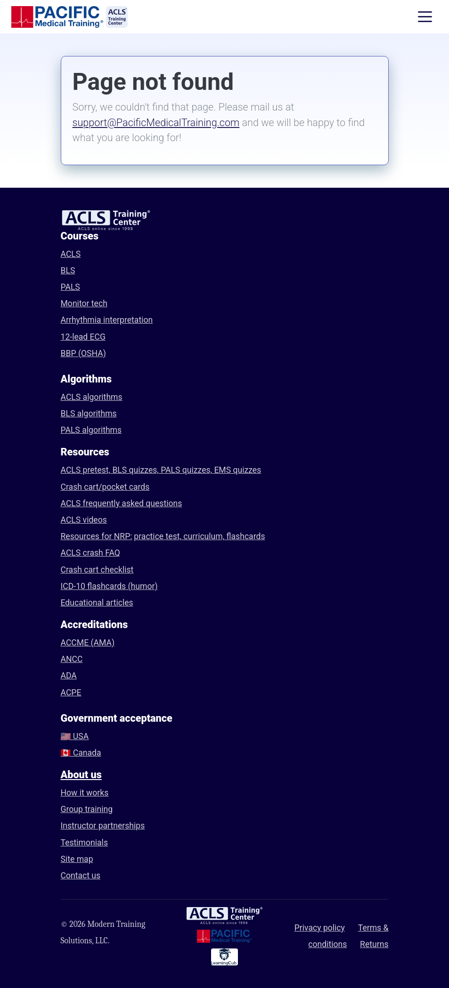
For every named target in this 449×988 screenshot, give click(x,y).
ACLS (71, 254)
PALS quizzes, (187, 470)
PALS (70, 287)
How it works (85, 792)
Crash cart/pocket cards (105, 487)
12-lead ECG (83, 337)
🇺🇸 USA (75, 736)
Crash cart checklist (97, 569)
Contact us (81, 875)
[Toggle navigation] (425, 16)
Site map (77, 859)
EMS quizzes (237, 470)
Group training (87, 809)
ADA (69, 675)
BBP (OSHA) (83, 353)
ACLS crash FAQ (90, 553)
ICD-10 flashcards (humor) (109, 586)
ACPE (71, 692)
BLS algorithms (89, 413)
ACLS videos (84, 520)
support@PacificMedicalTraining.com (156, 122)
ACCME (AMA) (88, 642)
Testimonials (84, 842)
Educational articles (97, 602)
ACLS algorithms (91, 397)
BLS (68, 270)
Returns (374, 944)
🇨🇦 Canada (81, 752)
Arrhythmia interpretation (107, 320)
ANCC (72, 659)
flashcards (246, 536)
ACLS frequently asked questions (121, 503)
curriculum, (204, 536)
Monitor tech (84, 303)
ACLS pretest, (87, 470)
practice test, (158, 536)
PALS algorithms (91, 430)
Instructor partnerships (103, 825)
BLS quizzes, (136, 470)
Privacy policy (319, 927)
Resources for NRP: (96, 536)
